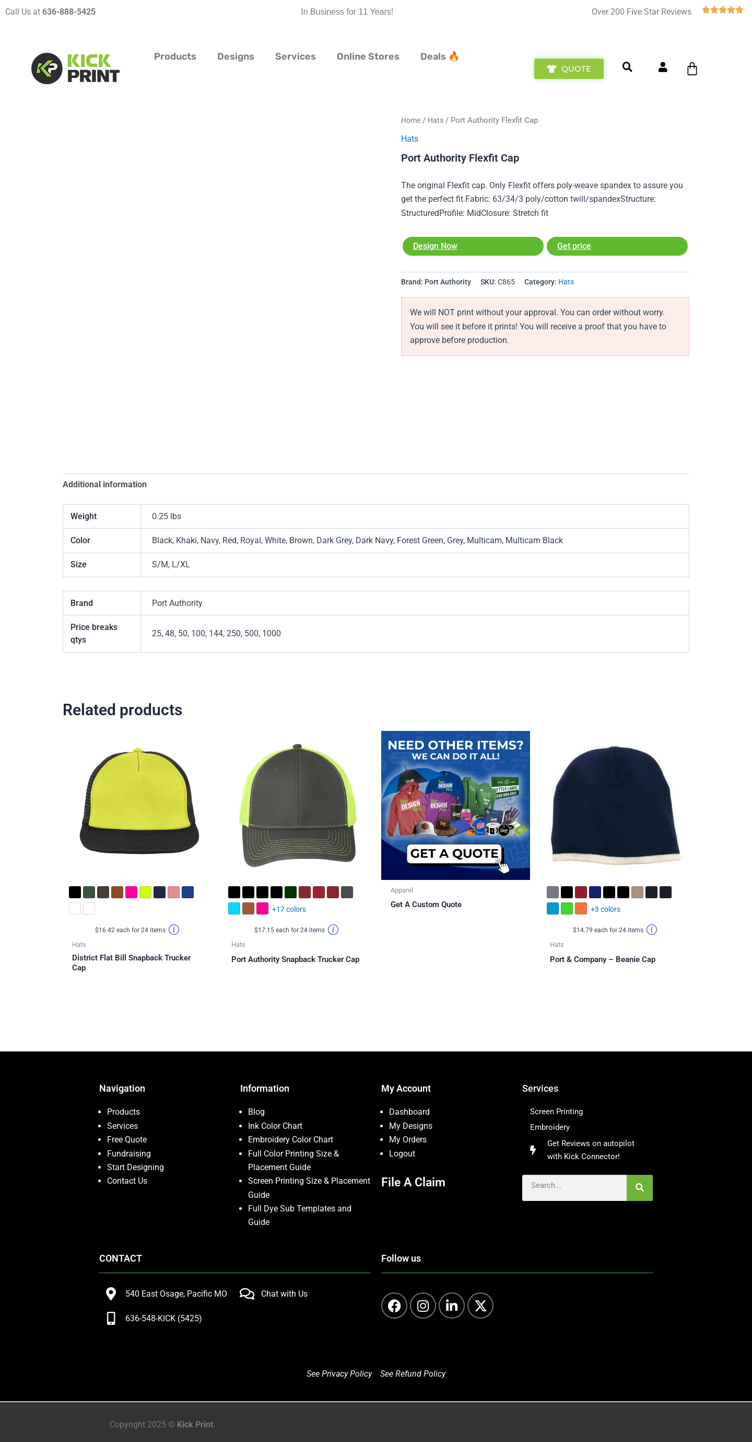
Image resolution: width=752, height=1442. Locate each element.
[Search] (640, 1190)
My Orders (408, 1140)
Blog (256, 1112)
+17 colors (289, 910)
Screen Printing (558, 1112)
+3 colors (605, 910)
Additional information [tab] (105, 484)
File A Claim (414, 1182)
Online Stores (368, 56)
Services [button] (295, 56)
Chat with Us (284, 1294)
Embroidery (551, 1129)
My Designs (410, 1126)
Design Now (435, 246)
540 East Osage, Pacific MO (176, 1294)
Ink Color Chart (275, 1126)
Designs (235, 56)
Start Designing (135, 1167)
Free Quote (127, 1140)
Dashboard (409, 1112)
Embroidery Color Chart (291, 1140)
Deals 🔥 (440, 56)
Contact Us (127, 1181)
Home (411, 120)
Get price (574, 246)
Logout (402, 1154)
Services (122, 1126)
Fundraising (129, 1154)
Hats (438, 120)
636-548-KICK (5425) (163, 1318)
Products (175, 56)
